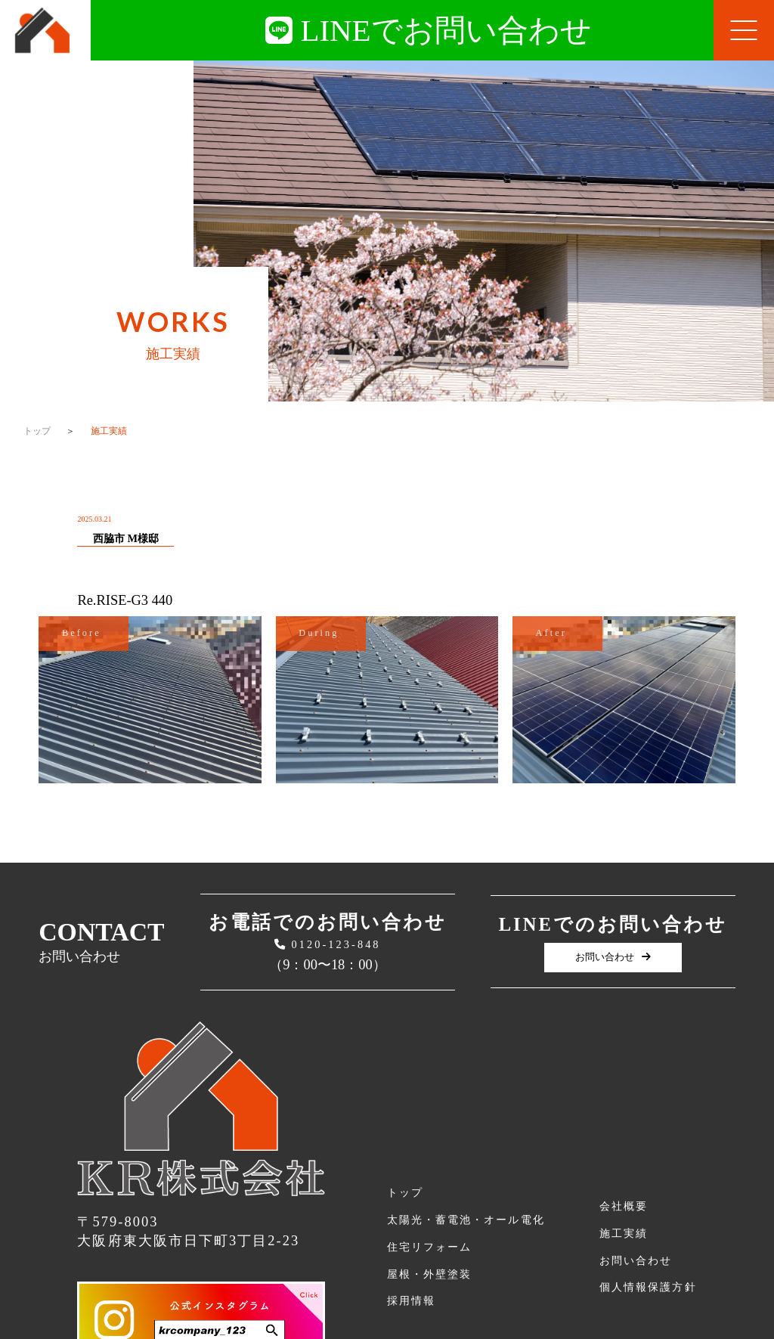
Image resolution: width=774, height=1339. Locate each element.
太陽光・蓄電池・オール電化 (466, 1219)
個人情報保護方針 (647, 1287)
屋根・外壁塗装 (429, 1274)
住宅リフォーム (429, 1247)
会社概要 (623, 1206)
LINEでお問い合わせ (428, 30)
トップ (37, 431)
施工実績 (623, 1233)
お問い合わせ (613, 956)
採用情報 (411, 1300)
